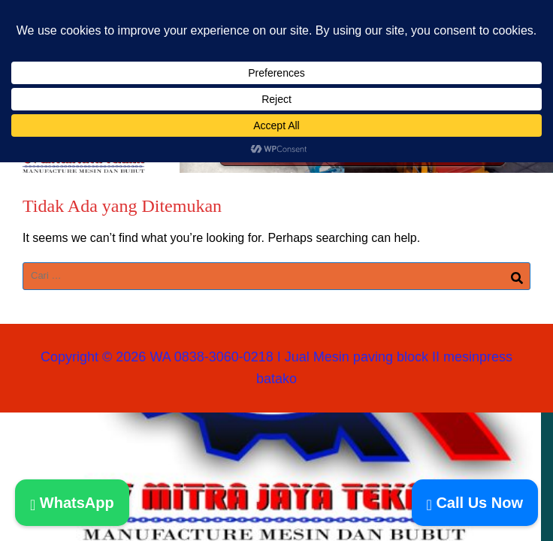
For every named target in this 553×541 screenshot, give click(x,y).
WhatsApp (72, 502)
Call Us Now (475, 502)
